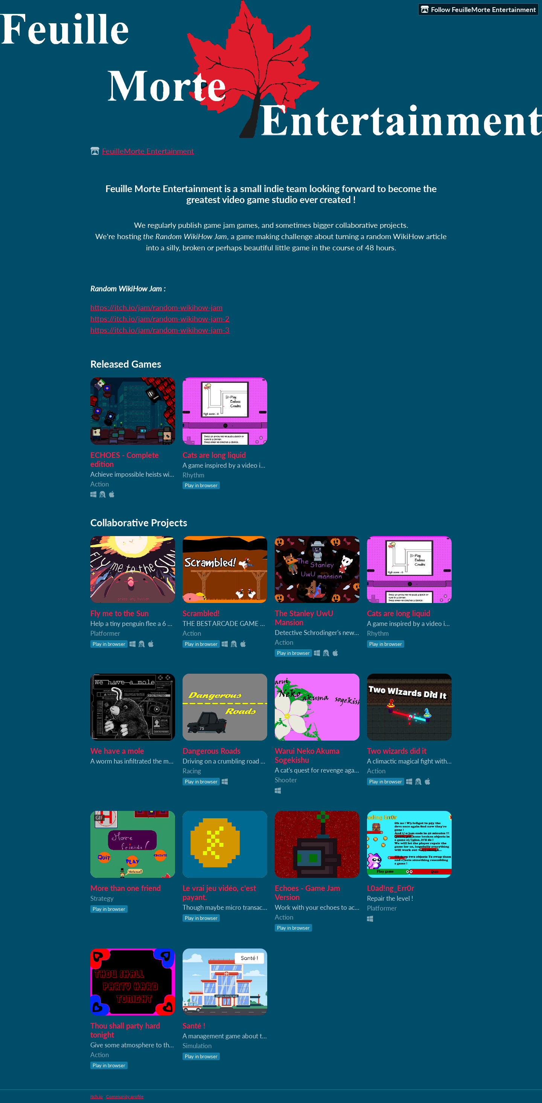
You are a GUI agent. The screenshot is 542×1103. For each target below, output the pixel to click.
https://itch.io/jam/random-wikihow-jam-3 (160, 329)
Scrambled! (201, 613)
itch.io (96, 1096)
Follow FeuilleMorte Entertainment (478, 9)
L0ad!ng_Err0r (390, 887)
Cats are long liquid (214, 454)
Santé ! (194, 1025)
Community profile (124, 1096)
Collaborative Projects (138, 523)
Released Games (125, 364)
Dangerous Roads (212, 750)
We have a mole (117, 750)
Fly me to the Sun (119, 613)
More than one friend (125, 887)
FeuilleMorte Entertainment (148, 150)
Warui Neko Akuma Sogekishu (307, 755)
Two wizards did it (396, 750)
